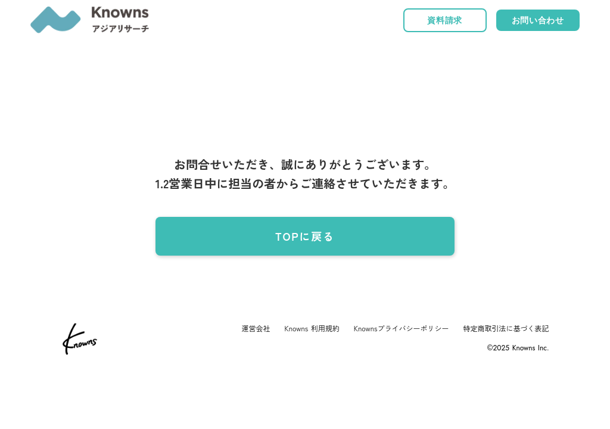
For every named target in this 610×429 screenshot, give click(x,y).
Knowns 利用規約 (312, 328)
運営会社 (255, 328)
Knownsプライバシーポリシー (401, 328)
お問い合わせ (538, 20)
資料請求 (444, 20)
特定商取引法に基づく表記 (506, 328)
